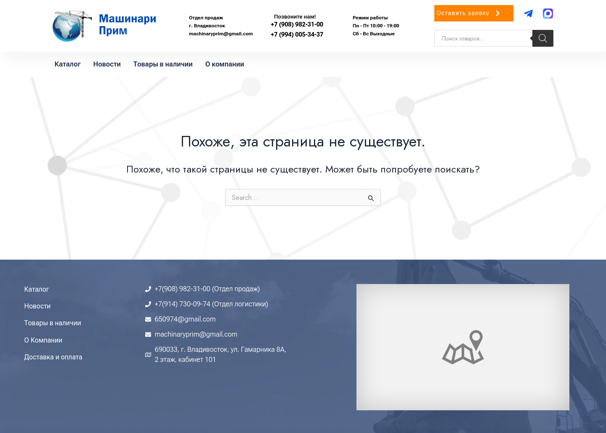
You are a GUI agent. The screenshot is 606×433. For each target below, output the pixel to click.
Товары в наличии (163, 64)
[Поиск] (542, 38)
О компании (224, 64)
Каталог (68, 64)
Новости (107, 64)
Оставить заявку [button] (469, 15)
